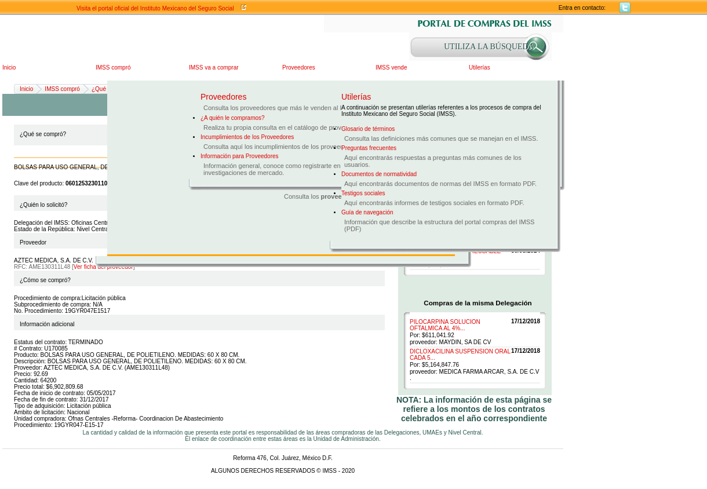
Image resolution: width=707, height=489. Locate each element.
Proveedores (298, 67)
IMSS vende (391, 67)
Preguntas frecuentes (368, 148)
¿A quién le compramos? (233, 118)
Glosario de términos (368, 129)
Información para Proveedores (240, 156)
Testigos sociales (363, 193)
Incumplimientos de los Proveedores (247, 137)
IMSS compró (113, 67)
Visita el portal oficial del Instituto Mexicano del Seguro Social (155, 8)
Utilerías (479, 67)
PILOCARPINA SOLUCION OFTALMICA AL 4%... (445, 325)
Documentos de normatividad (379, 174)
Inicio (9, 67)
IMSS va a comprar (214, 67)
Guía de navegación (367, 212)
